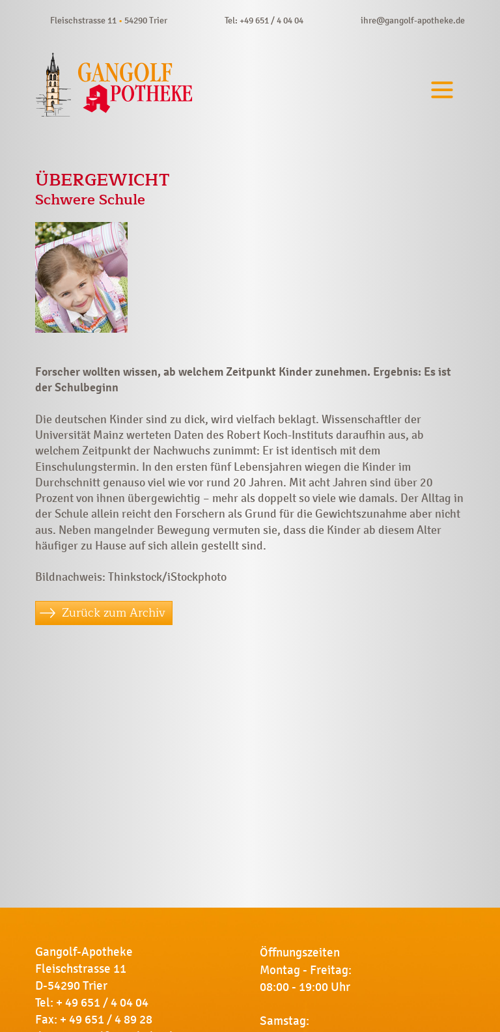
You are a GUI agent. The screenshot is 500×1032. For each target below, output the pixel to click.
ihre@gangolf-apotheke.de (413, 20)
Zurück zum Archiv (113, 612)
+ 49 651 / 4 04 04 (102, 1003)
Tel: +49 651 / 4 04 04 (264, 20)
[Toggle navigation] (442, 90)
